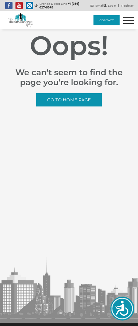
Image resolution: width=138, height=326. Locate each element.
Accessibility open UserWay (122, 308)
